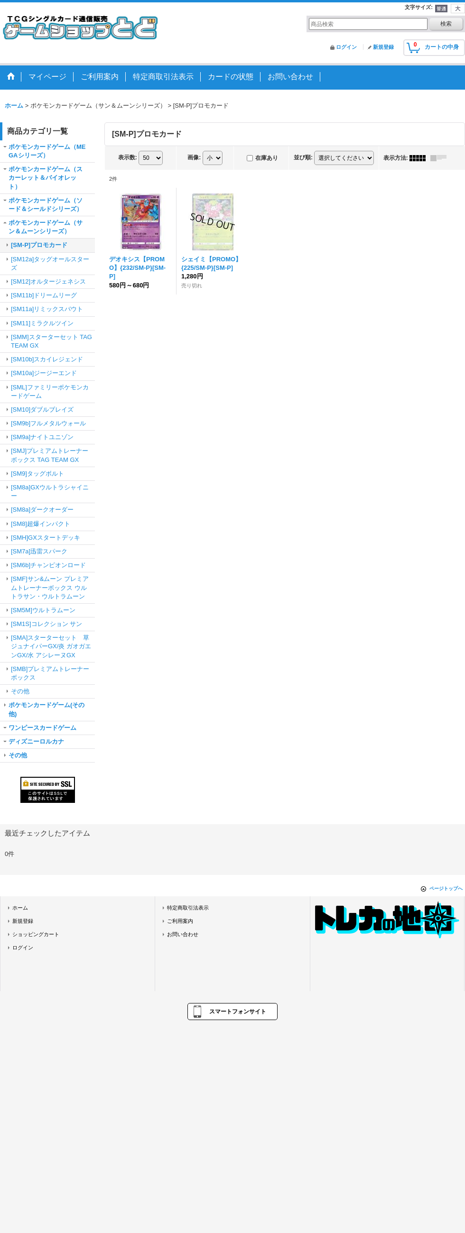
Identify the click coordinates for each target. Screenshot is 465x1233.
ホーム (20, 908)
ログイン (346, 47)
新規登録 (383, 47)
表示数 (127, 157)
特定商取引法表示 (188, 908)
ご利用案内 (180, 921)
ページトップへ (446, 888)
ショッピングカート (35, 934)
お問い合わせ (182, 934)
